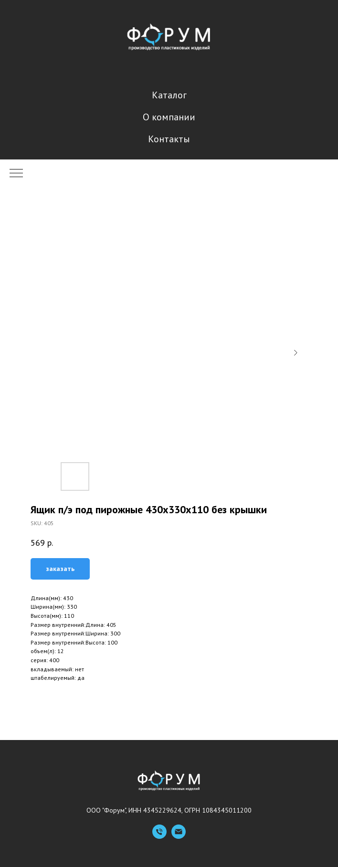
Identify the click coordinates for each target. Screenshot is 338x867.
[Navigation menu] (16, 174)
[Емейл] (178, 836)
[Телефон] (159, 836)
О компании (169, 117)
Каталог (169, 95)
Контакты (169, 139)
